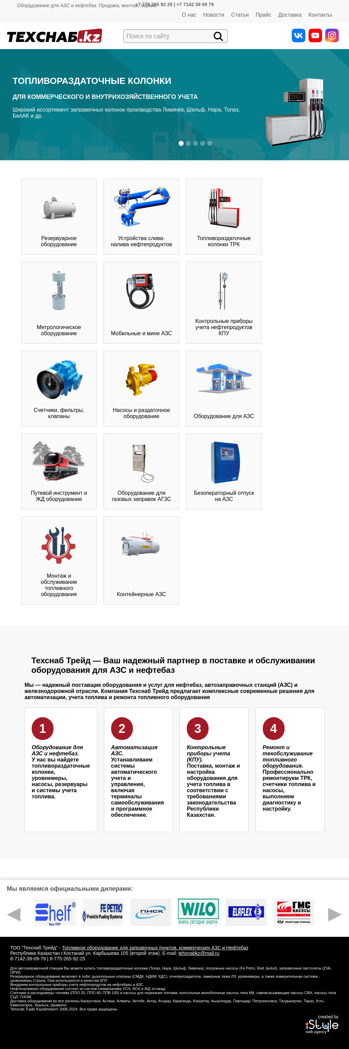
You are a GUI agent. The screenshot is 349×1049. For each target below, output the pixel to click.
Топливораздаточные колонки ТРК (224, 216)
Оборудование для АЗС (224, 388)
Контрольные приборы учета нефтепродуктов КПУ (224, 302)
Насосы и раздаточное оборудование (141, 388)
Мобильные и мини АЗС (141, 302)
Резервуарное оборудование (59, 216)
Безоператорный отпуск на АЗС (224, 471)
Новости (213, 15)
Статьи (240, 15)
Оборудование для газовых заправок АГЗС (141, 471)
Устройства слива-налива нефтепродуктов (141, 216)
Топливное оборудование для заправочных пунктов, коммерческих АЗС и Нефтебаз (155, 947)
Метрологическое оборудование (59, 302)
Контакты (320, 15)
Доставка (290, 15)
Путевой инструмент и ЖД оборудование (59, 471)
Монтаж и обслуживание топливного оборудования (59, 560)
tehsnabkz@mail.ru (199, 953)
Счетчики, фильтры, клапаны (59, 388)
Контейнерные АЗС (141, 560)
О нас (189, 15)
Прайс (263, 15)
